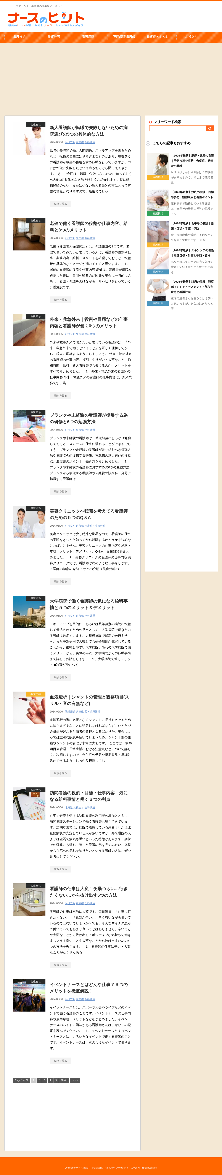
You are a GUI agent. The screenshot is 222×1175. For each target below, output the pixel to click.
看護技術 (19, 36)
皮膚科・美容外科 (95, 525)
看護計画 (54, 36)
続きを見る (60, 203)
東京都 (80, 142)
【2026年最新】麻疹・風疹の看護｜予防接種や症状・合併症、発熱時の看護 (192, 161)
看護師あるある (157, 36)
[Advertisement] (111, 72)
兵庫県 (80, 711)
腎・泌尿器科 (92, 711)
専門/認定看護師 (124, 36)
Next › (64, 1080)
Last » (75, 1080)
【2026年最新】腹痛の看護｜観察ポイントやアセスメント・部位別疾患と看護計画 (192, 287)
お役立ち (191, 36)
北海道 (69, 807)
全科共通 (90, 142)
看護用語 (88, 36)
